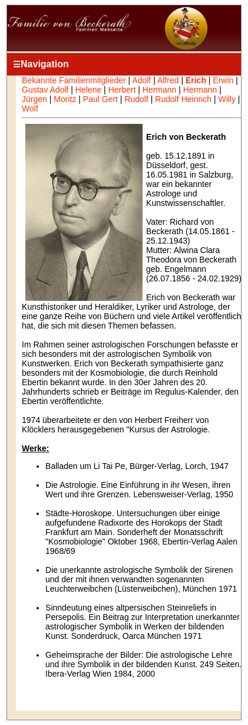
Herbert (122, 89)
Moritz (65, 99)
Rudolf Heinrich (183, 99)
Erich (196, 80)
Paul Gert (100, 99)
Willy (227, 99)
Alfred (168, 80)
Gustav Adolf (45, 89)
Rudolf (136, 99)
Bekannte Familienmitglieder (74, 80)
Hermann (160, 89)
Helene (88, 89)
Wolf (30, 108)
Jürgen (34, 99)
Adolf (141, 80)
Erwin (223, 80)
